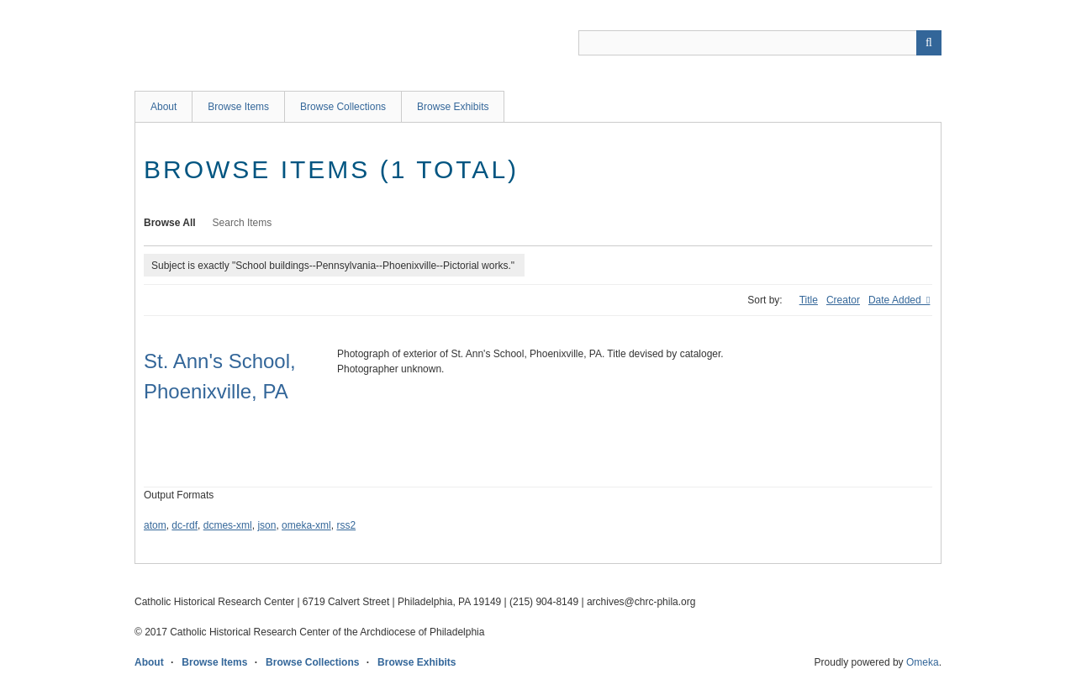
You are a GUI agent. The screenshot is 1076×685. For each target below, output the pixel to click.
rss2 (346, 525)
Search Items (242, 223)
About (163, 107)
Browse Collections (343, 107)
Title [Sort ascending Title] (808, 300)
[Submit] (929, 42)
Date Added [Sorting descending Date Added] (896, 300)
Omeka (922, 662)
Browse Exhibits (452, 107)
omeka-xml (306, 525)
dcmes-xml (227, 525)
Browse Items (238, 107)
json (266, 525)
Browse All (170, 223)
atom (155, 525)
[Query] (760, 42)
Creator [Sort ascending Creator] (843, 300)
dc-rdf (184, 525)
